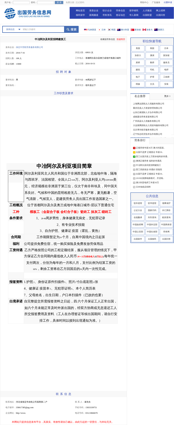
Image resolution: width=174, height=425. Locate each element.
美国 (138, 48)
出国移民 (152, 239)
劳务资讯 (107, 15)
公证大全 (138, 210)
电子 (138, 77)
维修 (138, 84)
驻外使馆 (138, 203)
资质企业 (93, 10)
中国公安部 (138, 231)
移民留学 (80, 15)
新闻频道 (93, 15)
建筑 (138, 69)
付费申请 (168, 2)
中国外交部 (152, 224)
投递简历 (121, 39)
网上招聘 (160, 10)
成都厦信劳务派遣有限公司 (145, 116)
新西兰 (161, 29)
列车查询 (152, 217)
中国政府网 (138, 224)
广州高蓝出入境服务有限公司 (146, 121)
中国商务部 (166, 224)
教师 (152, 62)
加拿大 (149, 29)
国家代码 (152, 210)
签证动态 (120, 15)
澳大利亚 (125, 29)
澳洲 (152, 55)
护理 (152, 77)
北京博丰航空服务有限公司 (145, 130)
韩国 (113, 29)
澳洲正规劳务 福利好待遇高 (148, 161)
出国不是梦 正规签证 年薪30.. (149, 152)
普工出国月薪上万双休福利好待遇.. (152, 156)
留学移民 (133, 10)
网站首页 (80, 10)
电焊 (166, 69)
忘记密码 (80, 2)
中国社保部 (152, 231)
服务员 (166, 62)
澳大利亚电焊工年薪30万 (147, 182)
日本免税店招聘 (143, 187)
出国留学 (138, 239)
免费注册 (70, 2)
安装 (166, 84)
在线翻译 (138, 217)
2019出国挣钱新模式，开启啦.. (150, 178)
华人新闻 (133, 15)
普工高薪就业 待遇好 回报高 (149, 169)
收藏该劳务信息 (107, 39)
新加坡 (138, 29)
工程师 (166, 77)
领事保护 (166, 203)
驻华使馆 (152, 203)
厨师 (138, 62)
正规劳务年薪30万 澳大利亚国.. (150, 148)
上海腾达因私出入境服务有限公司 (148, 103)
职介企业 (107, 10)
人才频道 (147, 10)
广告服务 (156, 2)
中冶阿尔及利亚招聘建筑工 (50, 39)
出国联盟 (147, 15)
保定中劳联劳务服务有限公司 (29, 47)
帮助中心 (144, 2)
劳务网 (166, 231)
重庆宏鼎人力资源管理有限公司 (147, 108)
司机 (152, 69)
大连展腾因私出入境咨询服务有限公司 (150, 125)
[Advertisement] (32, 130)
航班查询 (166, 217)
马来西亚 (92, 29)
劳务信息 (120, 10)
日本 (104, 29)
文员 (152, 84)
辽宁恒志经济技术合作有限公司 (147, 134)
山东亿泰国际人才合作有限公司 (147, 112)
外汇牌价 (166, 210)
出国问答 (160, 15)
